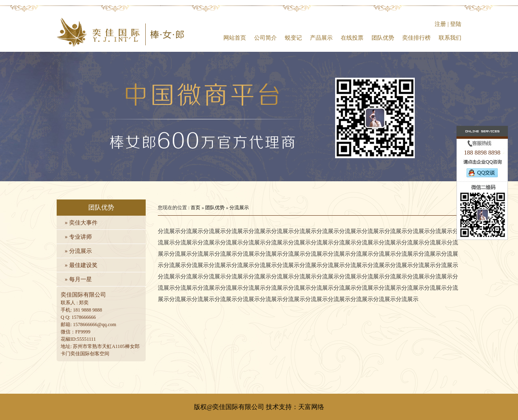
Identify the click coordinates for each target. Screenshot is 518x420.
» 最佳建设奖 (81, 265)
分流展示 (239, 207)
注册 (440, 24)
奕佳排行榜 (416, 38)
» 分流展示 (78, 251)
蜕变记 (293, 38)
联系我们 (450, 38)
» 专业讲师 (78, 237)
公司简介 (265, 38)
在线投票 (352, 38)
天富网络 (311, 406)
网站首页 (234, 38)
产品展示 (321, 38)
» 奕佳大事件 (81, 223)
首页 (195, 207)
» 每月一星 (78, 279)
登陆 (455, 24)
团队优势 (383, 38)
